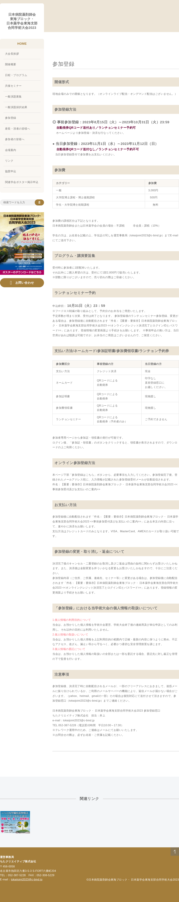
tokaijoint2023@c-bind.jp (26, 879)
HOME (22, 43)
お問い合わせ (22, 282)
